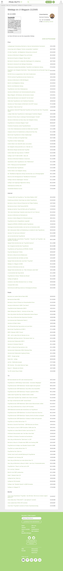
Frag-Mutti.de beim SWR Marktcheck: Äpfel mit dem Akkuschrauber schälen (25, 403)
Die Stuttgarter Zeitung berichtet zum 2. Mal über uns (20, 146)
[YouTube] (23, 560)
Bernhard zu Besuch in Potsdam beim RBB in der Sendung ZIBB (23, 442)
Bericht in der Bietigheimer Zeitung (16, 83)
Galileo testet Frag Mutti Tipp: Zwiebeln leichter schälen (21, 394)
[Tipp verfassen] (53, 2)
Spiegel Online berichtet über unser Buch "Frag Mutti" (20, 261)
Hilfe (23, 548)
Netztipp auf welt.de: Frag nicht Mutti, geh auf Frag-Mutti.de (22, 209)
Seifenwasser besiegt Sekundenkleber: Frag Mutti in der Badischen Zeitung (25, 67)
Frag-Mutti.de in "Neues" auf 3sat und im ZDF (18, 466)
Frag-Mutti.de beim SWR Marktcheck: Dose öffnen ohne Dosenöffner (24, 388)
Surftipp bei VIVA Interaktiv (14, 481)
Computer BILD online (13, 284)
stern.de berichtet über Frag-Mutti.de (16, 236)
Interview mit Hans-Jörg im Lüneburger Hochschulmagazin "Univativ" (24, 116)
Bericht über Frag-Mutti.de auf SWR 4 (16, 329)
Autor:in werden (26, 529)
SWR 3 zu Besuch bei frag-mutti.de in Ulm (18, 347)
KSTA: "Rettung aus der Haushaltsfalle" (17, 164)
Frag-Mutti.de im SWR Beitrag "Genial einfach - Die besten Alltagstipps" (24, 382)
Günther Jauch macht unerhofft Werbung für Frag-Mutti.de (21, 454)
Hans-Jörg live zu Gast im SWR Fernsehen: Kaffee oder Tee (22, 427)
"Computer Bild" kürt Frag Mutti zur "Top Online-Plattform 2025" (22, 197)
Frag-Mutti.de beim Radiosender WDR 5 (17, 308)
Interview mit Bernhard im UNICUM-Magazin (18, 80)
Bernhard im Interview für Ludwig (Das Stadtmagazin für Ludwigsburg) (24, 61)
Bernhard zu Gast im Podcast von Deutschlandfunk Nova (21, 302)
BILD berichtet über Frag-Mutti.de (15, 167)
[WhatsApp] (39, 560)
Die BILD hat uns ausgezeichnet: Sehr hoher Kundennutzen (22, 74)
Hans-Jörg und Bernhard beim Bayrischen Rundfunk (20, 317)
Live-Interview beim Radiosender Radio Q (17, 320)
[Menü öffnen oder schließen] (2, 2)
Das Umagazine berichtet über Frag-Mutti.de (18, 246)
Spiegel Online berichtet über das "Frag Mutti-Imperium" (21, 243)
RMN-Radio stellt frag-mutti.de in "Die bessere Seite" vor (21, 338)
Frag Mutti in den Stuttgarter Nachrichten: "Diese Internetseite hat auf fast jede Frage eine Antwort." (29, 71)
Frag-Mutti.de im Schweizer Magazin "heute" (18, 122)
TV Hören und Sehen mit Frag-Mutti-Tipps (17, 137)
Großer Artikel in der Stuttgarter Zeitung (17, 170)
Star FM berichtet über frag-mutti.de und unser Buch (20, 326)
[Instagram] (31, 560)
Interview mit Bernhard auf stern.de (16, 267)
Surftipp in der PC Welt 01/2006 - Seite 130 (18, 155)
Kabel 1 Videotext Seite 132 (14, 475)
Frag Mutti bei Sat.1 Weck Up (15, 451)
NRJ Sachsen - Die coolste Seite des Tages (18, 365)
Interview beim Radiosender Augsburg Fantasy (19, 353)
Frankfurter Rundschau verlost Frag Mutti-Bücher (19, 125)
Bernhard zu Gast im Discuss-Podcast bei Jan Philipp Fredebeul (23, 203)
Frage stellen (49, 2)
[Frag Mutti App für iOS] (29, 538)
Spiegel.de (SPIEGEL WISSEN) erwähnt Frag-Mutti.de (20, 224)
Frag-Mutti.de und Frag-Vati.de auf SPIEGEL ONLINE (20, 249)
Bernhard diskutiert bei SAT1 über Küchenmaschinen (20, 379)
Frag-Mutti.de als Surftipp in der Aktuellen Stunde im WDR (21, 445)
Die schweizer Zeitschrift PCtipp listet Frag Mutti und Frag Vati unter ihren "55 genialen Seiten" (28, 110)
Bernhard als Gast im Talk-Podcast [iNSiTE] (18, 206)
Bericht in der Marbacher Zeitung (15, 86)
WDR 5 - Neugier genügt (13, 356)
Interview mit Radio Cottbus (14, 323)
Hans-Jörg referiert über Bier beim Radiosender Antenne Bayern (23, 314)
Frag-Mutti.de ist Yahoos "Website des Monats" (19, 275)
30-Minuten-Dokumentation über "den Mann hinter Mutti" (21, 433)
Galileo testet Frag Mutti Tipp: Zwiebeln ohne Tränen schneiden (22, 397)
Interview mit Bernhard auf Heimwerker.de (17, 215)
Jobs (23, 531)
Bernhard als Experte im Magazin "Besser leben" (19, 58)
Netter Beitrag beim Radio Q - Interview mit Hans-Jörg (20, 311)
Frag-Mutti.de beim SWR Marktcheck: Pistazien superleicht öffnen (23, 391)
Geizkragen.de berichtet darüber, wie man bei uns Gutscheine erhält (24, 227)
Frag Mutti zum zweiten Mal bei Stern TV (17, 448)
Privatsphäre (35, 550)
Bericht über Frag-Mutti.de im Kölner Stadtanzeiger (20, 134)
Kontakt (24, 550)
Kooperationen (35, 529)
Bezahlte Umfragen (26, 533)
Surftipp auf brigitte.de (13, 278)
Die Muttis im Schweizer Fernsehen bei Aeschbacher (20, 436)
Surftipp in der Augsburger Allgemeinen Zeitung (19, 182)
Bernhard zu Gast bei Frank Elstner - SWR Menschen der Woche (23, 424)
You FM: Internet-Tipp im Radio (15, 371)
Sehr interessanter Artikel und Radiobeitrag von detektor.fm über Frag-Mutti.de (26, 230)
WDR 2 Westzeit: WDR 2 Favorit (15, 332)
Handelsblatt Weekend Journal (15, 188)
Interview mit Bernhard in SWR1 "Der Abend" (18, 305)
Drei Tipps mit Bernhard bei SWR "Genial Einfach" (19, 400)
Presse (33, 527)
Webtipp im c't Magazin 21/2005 (15, 264)
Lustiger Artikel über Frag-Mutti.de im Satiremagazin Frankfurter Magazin (25, 113)
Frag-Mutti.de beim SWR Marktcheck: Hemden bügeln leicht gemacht (24, 385)
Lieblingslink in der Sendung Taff (15, 457)
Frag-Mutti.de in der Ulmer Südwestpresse (18, 89)
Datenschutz (35, 548)
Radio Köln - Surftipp (12, 359)
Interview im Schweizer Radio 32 (15, 344)
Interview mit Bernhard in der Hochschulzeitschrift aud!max (21, 92)
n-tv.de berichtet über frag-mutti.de (16, 272)
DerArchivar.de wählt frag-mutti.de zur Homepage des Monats (22, 287)
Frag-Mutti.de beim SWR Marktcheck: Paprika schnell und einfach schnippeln (26, 415)
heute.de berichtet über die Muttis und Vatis (18, 258)
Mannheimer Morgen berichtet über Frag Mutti (18, 149)
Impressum (34, 552)
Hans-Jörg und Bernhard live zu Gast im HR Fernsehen (21, 406)
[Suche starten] (28, 2)
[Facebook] (35, 560)
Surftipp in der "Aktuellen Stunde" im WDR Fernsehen (20, 484)
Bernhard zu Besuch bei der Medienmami (17, 255)
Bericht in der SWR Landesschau (15, 472)
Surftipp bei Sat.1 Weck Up (14, 478)
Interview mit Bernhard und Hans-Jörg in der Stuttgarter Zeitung (23, 119)
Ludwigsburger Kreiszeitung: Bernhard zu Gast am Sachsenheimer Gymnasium (26, 46)
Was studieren (35, 531)
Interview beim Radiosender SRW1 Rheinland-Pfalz (20, 350)
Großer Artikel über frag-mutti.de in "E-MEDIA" (18, 152)
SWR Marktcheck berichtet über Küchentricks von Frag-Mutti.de (23, 409)
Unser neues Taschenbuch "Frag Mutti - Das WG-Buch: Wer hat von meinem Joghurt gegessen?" (28, 496)
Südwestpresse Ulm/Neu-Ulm (15, 185)
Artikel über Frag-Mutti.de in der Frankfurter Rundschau (21, 101)
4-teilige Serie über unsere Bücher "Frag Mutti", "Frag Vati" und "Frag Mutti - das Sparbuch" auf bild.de (26, 239)
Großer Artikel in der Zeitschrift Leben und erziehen (20, 143)
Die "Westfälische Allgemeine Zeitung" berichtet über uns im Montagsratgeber (26, 173)
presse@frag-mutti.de (48, 21)
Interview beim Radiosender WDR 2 (16, 341)
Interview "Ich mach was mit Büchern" (16, 233)
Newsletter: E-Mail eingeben (29, 515)
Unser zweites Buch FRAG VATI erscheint (17, 502)
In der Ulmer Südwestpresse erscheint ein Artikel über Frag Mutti (23, 128)
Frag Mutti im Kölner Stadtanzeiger (16, 140)
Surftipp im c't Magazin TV (14, 487)
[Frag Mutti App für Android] (33, 538)
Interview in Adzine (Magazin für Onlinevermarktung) (20, 218)
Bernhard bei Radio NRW (14, 299)
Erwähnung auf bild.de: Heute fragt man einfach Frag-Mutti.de (22, 200)
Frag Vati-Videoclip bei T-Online (15, 252)
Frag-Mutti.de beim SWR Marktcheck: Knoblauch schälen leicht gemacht (25, 418)
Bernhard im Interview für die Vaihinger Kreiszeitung (20, 64)
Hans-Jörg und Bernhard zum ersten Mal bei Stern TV (20, 460)
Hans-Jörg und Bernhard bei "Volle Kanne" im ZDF (19, 439)
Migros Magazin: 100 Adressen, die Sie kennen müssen (21, 95)
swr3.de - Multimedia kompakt (15, 362)
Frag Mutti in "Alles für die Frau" (15, 107)
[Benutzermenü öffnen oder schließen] (61, 2)
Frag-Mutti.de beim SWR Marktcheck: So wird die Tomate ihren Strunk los (25, 412)
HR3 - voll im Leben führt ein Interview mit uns (18, 335)
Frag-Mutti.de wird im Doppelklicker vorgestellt (18, 221)
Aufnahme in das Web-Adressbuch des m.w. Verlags (20, 281)
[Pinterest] (27, 560)
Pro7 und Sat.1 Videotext (13, 469)
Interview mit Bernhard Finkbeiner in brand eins (19, 158)
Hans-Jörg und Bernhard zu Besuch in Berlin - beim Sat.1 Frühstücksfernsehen (26, 463)
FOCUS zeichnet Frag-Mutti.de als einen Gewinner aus (21, 77)
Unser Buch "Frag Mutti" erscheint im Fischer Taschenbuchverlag (23, 505)
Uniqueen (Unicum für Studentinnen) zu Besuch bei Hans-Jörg (22, 131)
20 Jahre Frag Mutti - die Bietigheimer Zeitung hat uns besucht (22, 52)
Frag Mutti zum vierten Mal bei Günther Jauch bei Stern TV (21, 430)
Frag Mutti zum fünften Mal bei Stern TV (17, 421)
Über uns (34, 525)
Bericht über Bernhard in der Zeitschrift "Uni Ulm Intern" (21, 98)
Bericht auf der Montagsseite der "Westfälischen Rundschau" (22, 176)
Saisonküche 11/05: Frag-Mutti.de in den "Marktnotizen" (21, 161)
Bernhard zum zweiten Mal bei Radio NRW (18, 296)
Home (23, 525)
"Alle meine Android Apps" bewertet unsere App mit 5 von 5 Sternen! (24, 212)
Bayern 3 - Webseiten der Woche (15, 368)
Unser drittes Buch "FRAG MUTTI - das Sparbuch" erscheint (22, 499)
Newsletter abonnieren (31, 521)
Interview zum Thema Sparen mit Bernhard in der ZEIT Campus (23, 104)
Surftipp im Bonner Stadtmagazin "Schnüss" (18, 179)
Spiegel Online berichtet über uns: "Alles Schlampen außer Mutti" (23, 269)
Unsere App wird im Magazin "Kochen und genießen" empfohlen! (23, 49)
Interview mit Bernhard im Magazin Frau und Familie (20, 55)
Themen (24, 527)
